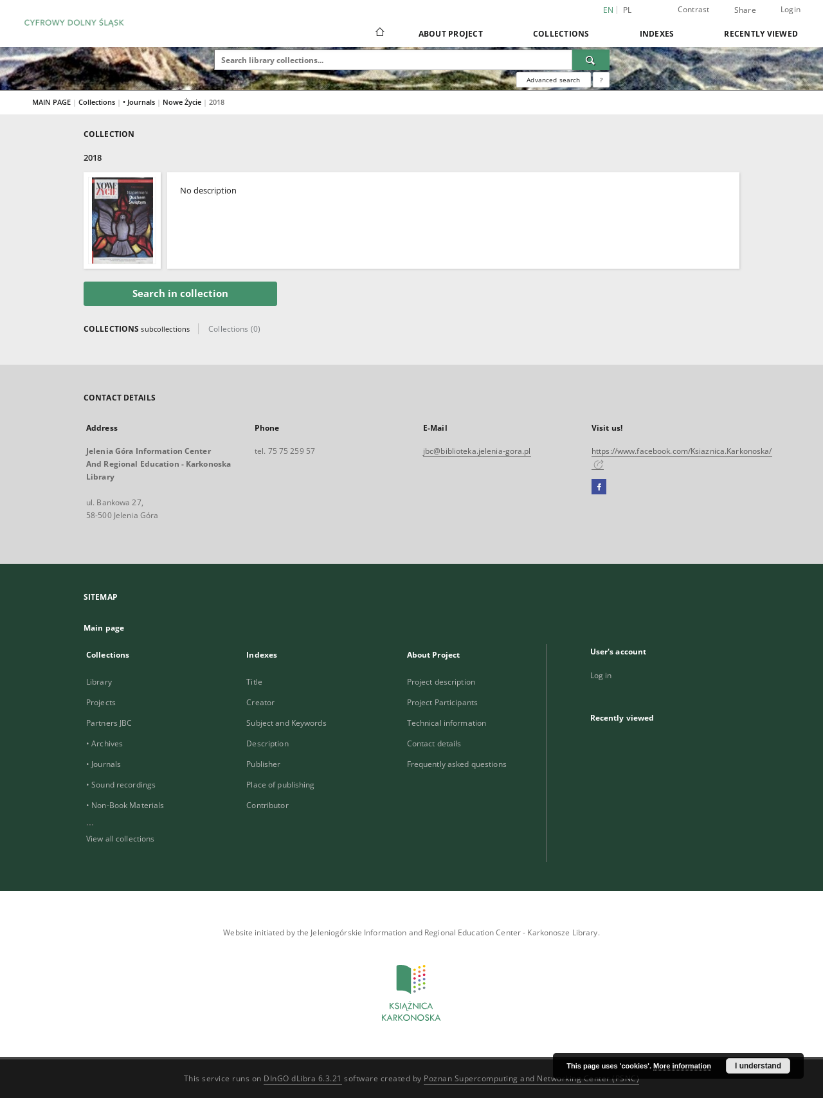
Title (254, 681)
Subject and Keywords (286, 722)
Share (745, 10)
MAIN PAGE (51, 102)
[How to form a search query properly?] (601, 79)
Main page (104, 627)
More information (682, 1066)
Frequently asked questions (457, 764)
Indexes (657, 33)
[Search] (591, 60)
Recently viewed (761, 33)
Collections (561, 33)
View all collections (120, 838)
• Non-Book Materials (125, 805)
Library (99, 681)
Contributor (267, 805)
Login (790, 9)
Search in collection (180, 293)
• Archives (104, 743)
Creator (260, 702)
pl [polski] (627, 10)
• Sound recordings (121, 784)
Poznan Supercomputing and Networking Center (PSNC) (531, 1078)
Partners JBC (109, 722)
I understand (758, 1065)
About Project (451, 33)
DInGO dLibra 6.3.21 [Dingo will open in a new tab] (303, 1078)
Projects (101, 702)
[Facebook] (599, 487)
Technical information (447, 722)
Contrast (694, 9)
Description (267, 743)
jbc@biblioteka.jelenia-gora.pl (477, 451)
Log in (601, 675)
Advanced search (553, 79)
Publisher (263, 764)
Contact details (434, 743)
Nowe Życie (183, 102)
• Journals (140, 102)
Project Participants (442, 702)
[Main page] (379, 33)
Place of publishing (280, 784)
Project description (441, 681)
